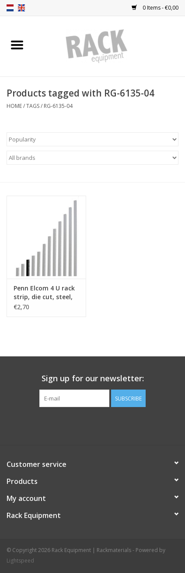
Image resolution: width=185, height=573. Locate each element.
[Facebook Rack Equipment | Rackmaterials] (93, 425)
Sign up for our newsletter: (93, 378)
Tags (32, 106)
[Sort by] (92, 139)
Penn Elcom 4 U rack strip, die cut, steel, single (44, 292)
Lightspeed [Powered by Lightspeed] (20, 560)
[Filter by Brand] (92, 158)
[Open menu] (17, 44)
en (21, 7)
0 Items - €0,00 (155, 7)
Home (14, 106)
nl (10, 7)
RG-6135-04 (58, 106)
